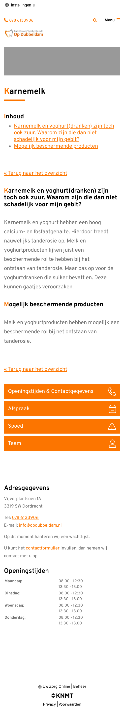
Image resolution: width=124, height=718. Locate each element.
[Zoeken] (95, 20)
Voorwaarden (70, 704)
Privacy (49, 704)
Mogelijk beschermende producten (56, 146)
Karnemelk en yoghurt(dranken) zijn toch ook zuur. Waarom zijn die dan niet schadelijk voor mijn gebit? (64, 133)
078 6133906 (25, 518)
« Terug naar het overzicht (35, 173)
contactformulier (43, 548)
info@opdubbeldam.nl (40, 525)
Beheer (79, 686)
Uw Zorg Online (56, 686)
